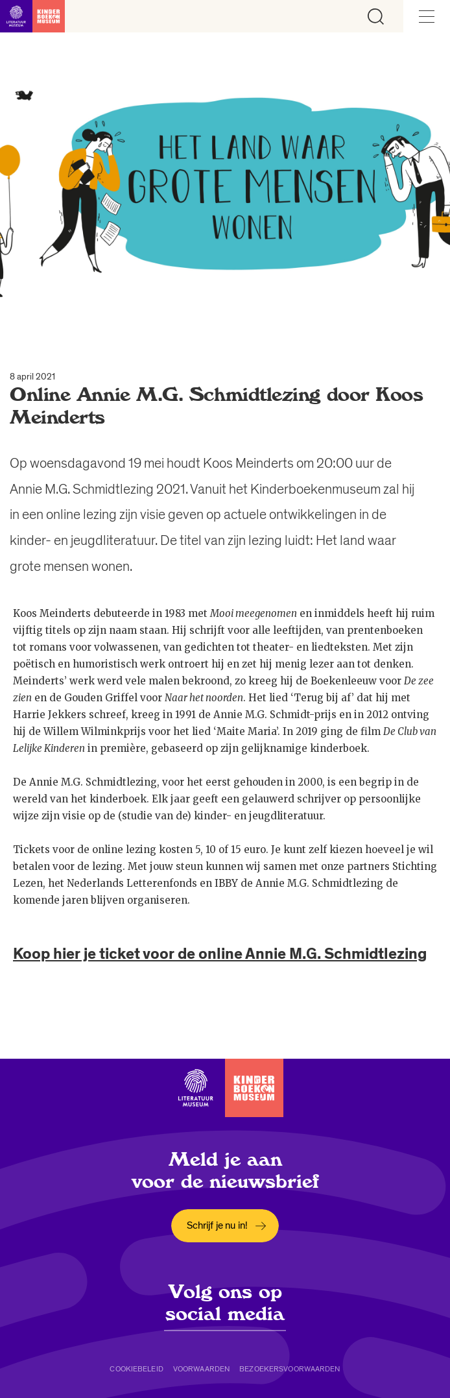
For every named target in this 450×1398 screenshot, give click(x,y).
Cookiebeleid (136, 1368)
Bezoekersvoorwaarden (289, 1368)
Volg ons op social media (225, 1302)
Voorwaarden (201, 1368)
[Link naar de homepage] (32, 16)
